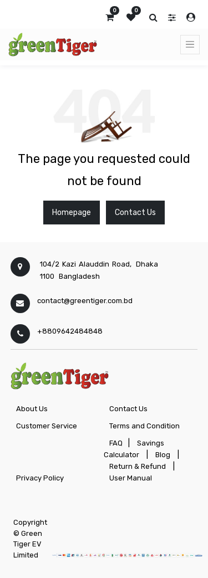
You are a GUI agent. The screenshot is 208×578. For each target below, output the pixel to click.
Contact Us (135, 212)
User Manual (130, 478)
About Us (32, 409)
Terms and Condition (144, 426)
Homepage (71, 212)
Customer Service (46, 426)
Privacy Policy (40, 478)
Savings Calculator (134, 449)
